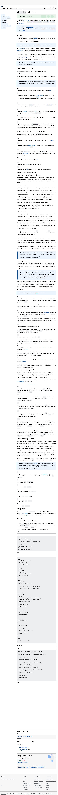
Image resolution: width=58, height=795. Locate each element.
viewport (36, 57)
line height (24, 57)
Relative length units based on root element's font (32, 131)
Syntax (2, 14)
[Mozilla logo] (4, 794)
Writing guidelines (37, 783)
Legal (32, 793)
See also (3, 27)
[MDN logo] (3, 776)
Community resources (38, 781)
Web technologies (49, 779)
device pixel (45, 474)
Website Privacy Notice (14, 793)
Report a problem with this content (37, 767)
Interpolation (4, 20)
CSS (24, 20)
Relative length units (5, 16)
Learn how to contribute (22, 762)
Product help (25, 789)
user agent (35, 463)
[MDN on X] (5, 785)
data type (27, 20)
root (35, 135)
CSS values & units (23, 749)
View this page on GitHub (23, 767)
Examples (3, 22)
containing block (22, 283)
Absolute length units (5, 18)
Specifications (4, 24)
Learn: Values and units (23, 747)
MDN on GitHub (37, 787)
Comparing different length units (27, 521)
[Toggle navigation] (55, 6)
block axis (26, 349)
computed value (20, 50)
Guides (47, 783)
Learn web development (51, 781)
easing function (27, 515)
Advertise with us (26, 785)
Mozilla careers (26, 783)
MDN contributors (41, 766)
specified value (21, 48)
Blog (24, 781)
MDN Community (37, 779)
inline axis (24, 361)
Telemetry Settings (25, 793)
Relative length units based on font (27, 74)
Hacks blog (48, 789)
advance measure (39, 95)
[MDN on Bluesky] (3, 785)
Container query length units (25, 370)
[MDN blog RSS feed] (10, 785)
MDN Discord (37, 785)
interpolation (25, 513)
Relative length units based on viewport (29, 175)
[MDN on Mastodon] (8, 785)
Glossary (47, 787)
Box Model (21, 750)
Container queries (31, 384)
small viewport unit (20, 381)
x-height (24, 111)
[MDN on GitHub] (1, 785)
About (24, 779)
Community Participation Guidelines (43, 793)
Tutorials (47, 785)
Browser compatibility (5, 26)
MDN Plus (25, 787)
